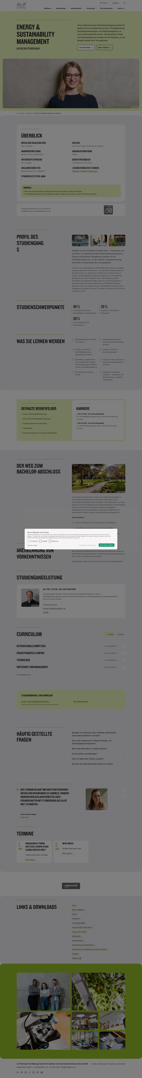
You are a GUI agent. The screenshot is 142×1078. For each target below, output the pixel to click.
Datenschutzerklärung (67, 538)
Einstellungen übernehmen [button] (87, 545)
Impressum (77, 538)
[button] (32, 545)
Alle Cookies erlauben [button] (106, 545)
